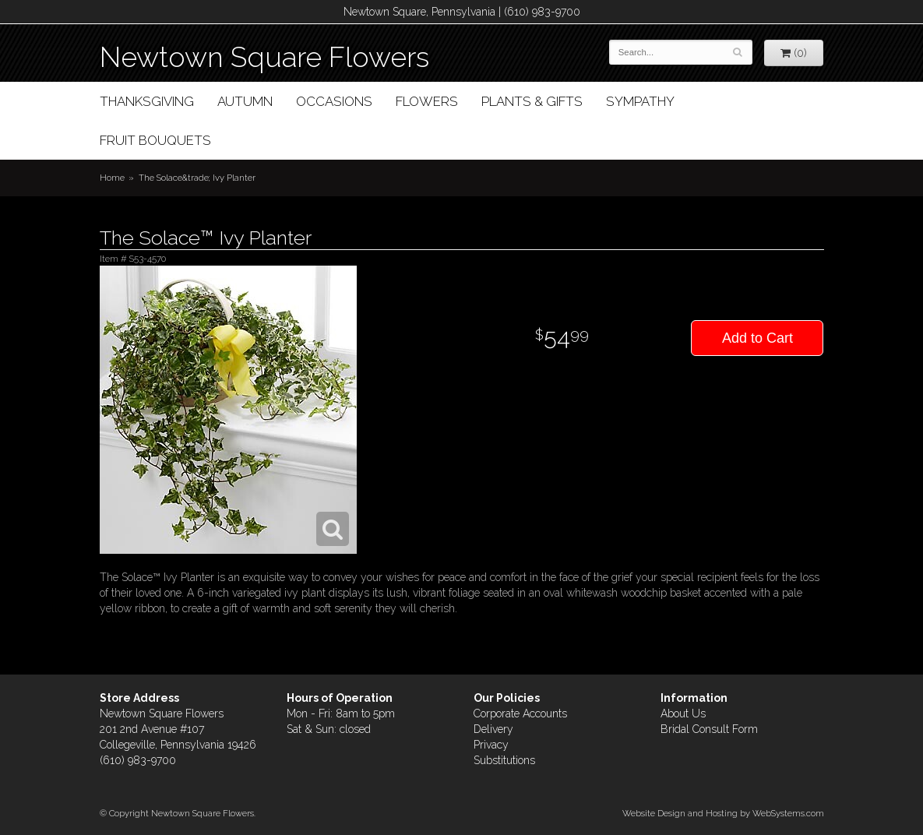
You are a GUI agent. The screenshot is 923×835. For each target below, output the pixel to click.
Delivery (493, 729)
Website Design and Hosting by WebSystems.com (723, 813)
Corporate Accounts (520, 713)
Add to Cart (757, 338)
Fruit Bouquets (155, 140)
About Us (683, 713)
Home (112, 177)
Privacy (491, 744)
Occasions (334, 101)
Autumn (245, 101)
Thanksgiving (147, 101)
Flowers (427, 101)
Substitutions (504, 760)
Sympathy (640, 101)
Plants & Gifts (532, 101)
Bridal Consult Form (709, 729)
